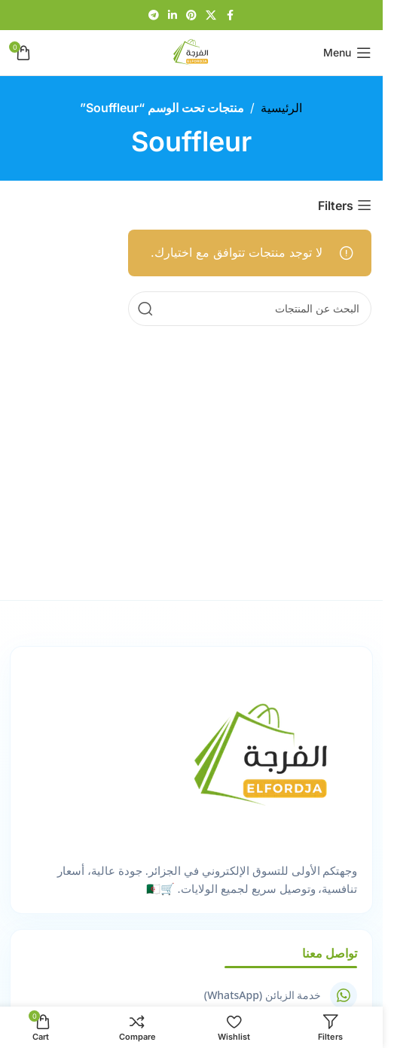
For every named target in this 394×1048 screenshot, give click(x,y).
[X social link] (211, 15)
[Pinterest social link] (191, 15)
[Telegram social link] (153, 15)
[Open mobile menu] (347, 53)
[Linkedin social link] (172, 15)
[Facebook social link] (230, 15)
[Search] (249, 308)
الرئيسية (281, 107)
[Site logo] (191, 51)
